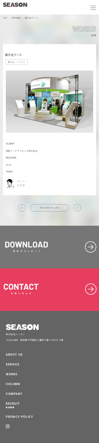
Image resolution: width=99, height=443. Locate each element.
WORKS (12, 374)
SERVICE (12, 364)
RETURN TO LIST (49, 208)
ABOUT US (14, 354)
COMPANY (14, 394)
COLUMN (13, 384)
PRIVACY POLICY (19, 416)
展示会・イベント (16, 61)
